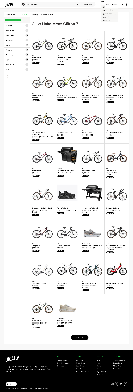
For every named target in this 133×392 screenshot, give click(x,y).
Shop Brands (61, 366)
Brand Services (80, 366)
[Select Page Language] (11, 384)
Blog (98, 363)
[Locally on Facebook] (116, 384)
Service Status (117, 363)
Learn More (79, 360)
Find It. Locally (85, 4)
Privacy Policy (117, 366)
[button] (17, 25)
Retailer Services (81, 363)
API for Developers (119, 360)
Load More (79, 337)
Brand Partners (80, 369)
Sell (107, 4)
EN (122, 4)
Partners (99, 369)
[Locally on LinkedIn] (121, 384)
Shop (101, 4)
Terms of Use (117, 369)
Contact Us (100, 375)
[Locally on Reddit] (112, 384)
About (114, 4)
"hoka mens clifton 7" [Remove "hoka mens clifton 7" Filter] (12, 20)
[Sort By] (118, 14)
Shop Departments (63, 363)
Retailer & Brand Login (82, 372)
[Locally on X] (125, 384)
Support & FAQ (101, 372)
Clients (99, 366)
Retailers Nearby (62, 360)
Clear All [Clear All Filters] (25, 14)
